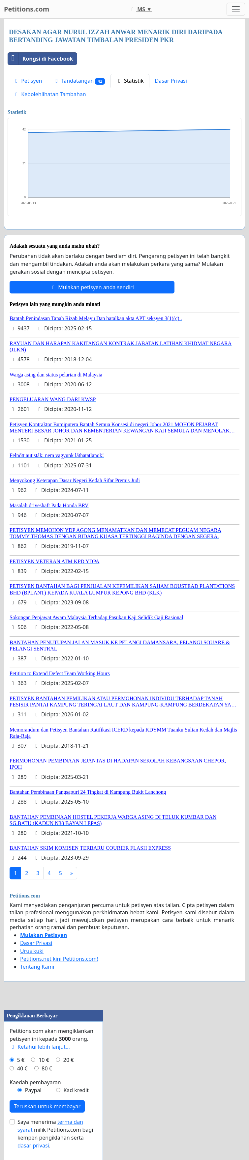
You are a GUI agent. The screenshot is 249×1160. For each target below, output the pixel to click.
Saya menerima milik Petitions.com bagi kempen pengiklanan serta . (55, 1133)
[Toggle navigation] (236, 9)
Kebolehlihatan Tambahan (49, 94)
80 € (47, 1068)
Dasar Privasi (171, 80)
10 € (44, 1059)
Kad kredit (75, 1090)
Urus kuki (32, 950)
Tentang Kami (37, 966)
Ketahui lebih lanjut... (40, 1046)
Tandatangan (79, 81)
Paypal (33, 1090)
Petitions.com (26, 9)
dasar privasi (33, 1145)
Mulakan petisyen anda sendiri (92, 287)
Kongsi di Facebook (40, 59)
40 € (22, 1068)
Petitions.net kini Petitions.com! (59, 958)
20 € (68, 1059)
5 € (20, 1059)
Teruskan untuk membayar (47, 1106)
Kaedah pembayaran (35, 1082)
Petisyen (27, 80)
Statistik (130, 80)
